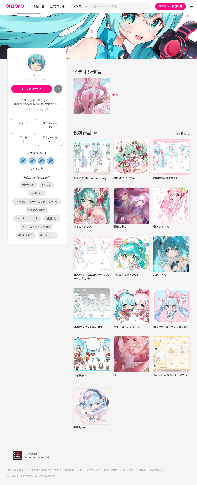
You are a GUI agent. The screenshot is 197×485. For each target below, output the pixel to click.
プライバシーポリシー (88, 470)
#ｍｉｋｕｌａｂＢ (27, 218)
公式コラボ (57, 6)
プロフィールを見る (36, 109)
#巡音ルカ (37, 193)
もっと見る (36, 168)
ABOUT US (156, 470)
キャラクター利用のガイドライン (44, 470)
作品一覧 (38, 6)
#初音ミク (28, 184)
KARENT (142, 470)
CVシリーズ (127, 470)
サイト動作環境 (15, 470)
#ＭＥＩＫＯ (25, 235)
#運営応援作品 (36, 210)
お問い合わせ (110, 470)
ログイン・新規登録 (170, 6)
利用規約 (69, 470)
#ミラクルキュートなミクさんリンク (37, 201)
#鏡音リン (52, 218)
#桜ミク (46, 184)
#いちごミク (47, 235)
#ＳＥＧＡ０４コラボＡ (37, 226)
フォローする (31, 88)
